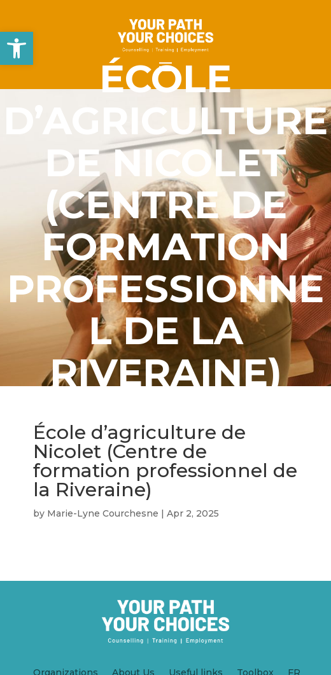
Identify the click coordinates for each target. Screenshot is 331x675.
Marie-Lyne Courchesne (102, 513)
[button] (16, 48)
